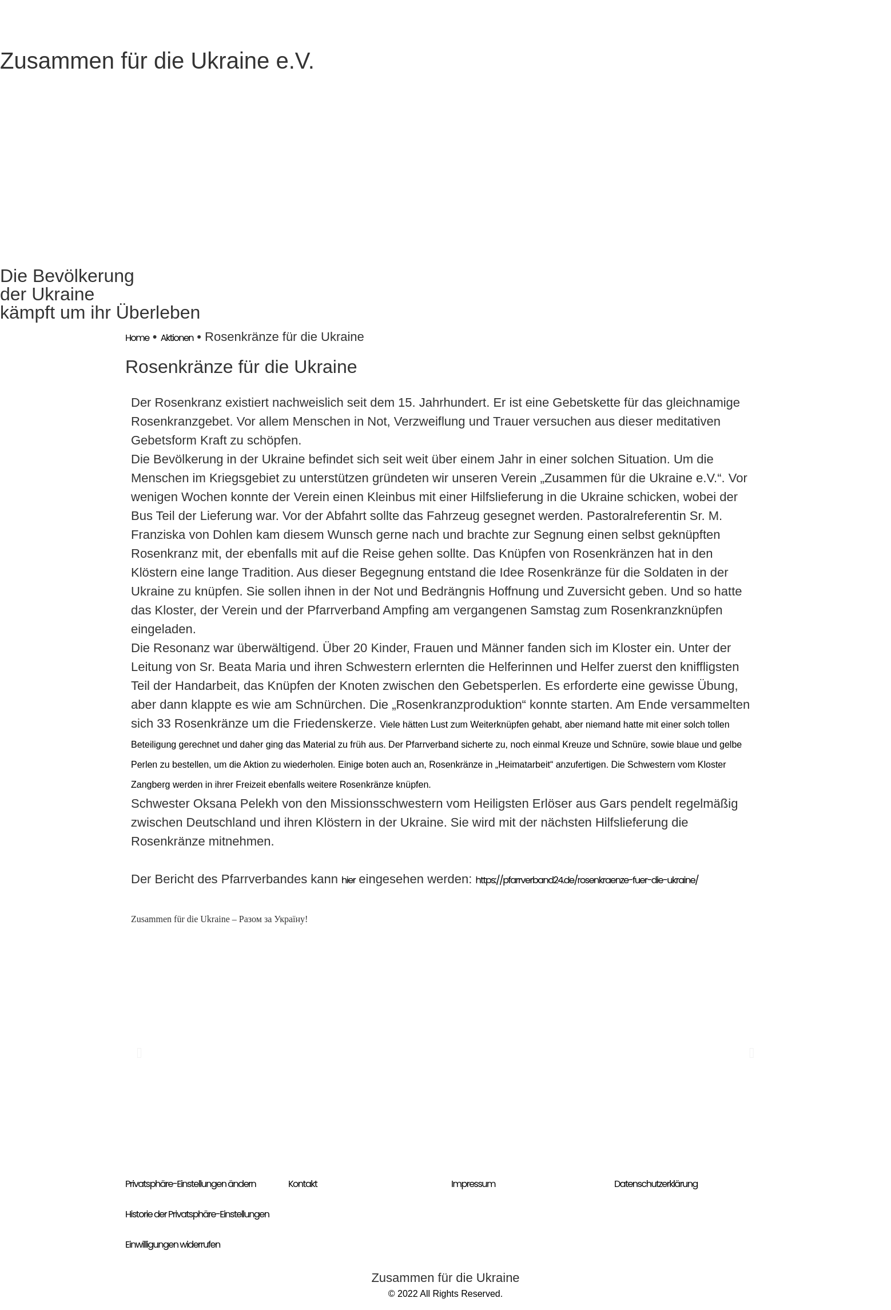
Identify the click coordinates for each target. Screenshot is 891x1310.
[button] (139, 1052)
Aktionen (177, 337)
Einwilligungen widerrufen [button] (172, 1244)
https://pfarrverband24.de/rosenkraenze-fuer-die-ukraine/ (587, 880)
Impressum (473, 1183)
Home (137, 337)
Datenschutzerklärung (656, 1183)
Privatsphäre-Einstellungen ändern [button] (190, 1183)
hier (348, 880)
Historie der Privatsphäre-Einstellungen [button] (197, 1214)
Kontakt (302, 1183)
